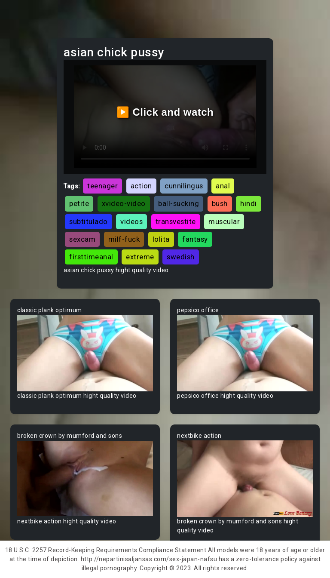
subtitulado (88, 221)
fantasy (195, 239)
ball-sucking (178, 203)
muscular (224, 221)
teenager (102, 185)
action (141, 185)
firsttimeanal (91, 256)
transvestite (176, 221)
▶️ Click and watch (165, 112)
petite (79, 203)
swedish (181, 256)
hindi (248, 203)
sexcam (82, 239)
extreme (140, 256)
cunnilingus (184, 185)
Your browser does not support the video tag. (85, 353)
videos (131, 221)
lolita (161, 239)
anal (223, 185)
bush (220, 203)
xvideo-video (124, 203)
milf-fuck (124, 239)
